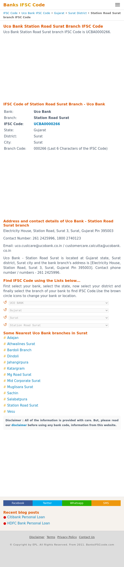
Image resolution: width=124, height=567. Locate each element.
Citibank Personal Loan (26, 517)
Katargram (16, 369)
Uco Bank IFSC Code (36, 13)
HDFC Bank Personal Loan (28, 523)
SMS (106, 503)
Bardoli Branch (19, 350)
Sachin (12, 393)
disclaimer (19, 425)
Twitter (47, 503)
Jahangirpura (17, 362)
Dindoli (13, 356)
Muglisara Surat (20, 387)
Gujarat (59, 13)
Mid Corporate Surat (24, 381)
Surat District (77, 13)
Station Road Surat (22, 405)
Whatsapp (76, 503)
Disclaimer (36, 537)
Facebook (18, 503)
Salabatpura (17, 399)
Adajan (13, 338)
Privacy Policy (67, 537)
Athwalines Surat (21, 344)
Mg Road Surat (19, 375)
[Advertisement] (62, 68)
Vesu (11, 412)
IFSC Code (10, 13)
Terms (51, 537)
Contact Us (87, 537)
